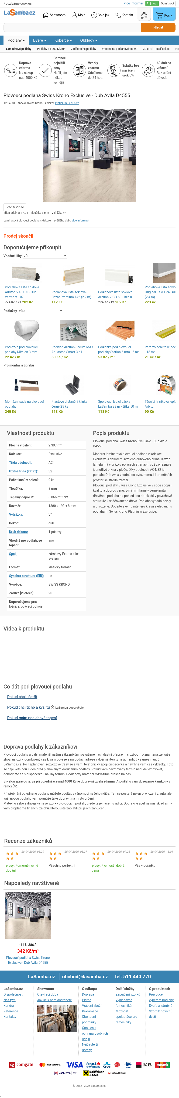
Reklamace (90, 1011)
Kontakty (9, 1016)
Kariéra (8, 1005)
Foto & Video (15, 207)
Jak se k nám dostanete (54, 1000)
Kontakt (124, 15)
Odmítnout (167, 3)
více (134, 3)
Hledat (158, 27)
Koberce (63, 40)
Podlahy (16, 40)
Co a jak (100, 15)
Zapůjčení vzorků (128, 994)
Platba (86, 1000)
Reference (10, 1011)
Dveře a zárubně (160, 1005)
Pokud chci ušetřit (22, 697)
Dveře (39, 40)
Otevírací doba (47, 994)
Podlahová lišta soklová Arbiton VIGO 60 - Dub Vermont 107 (22, 292)
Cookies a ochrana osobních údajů (95, 1033)
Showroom (54, 15)
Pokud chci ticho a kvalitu (28, 707)
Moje (78, 15)
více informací (80, 220)
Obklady (88, 40)
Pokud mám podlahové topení (32, 718)
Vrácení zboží (91, 1005)
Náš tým (9, 1000)
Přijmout (152, 3)
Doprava (88, 994)
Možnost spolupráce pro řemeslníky (126, 1016)
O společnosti (13, 994)
